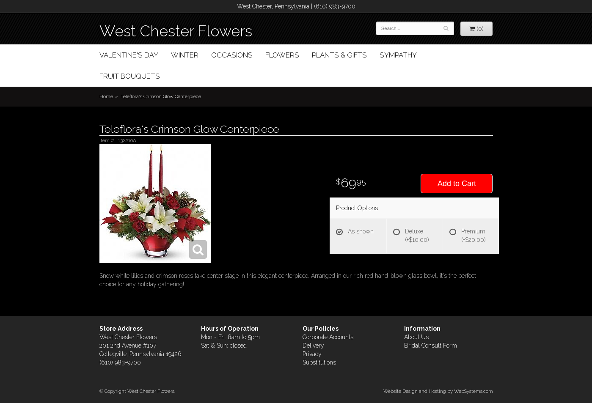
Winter (184, 55)
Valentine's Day (128, 55)
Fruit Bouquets (129, 76)
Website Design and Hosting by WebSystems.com (438, 391)
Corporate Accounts (328, 337)
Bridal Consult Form (430, 345)
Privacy (312, 354)
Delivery (313, 345)
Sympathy (398, 55)
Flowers (282, 55)
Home (106, 96)
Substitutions (319, 362)
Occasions (232, 55)
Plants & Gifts (339, 55)
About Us (416, 337)
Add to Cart (457, 183)
